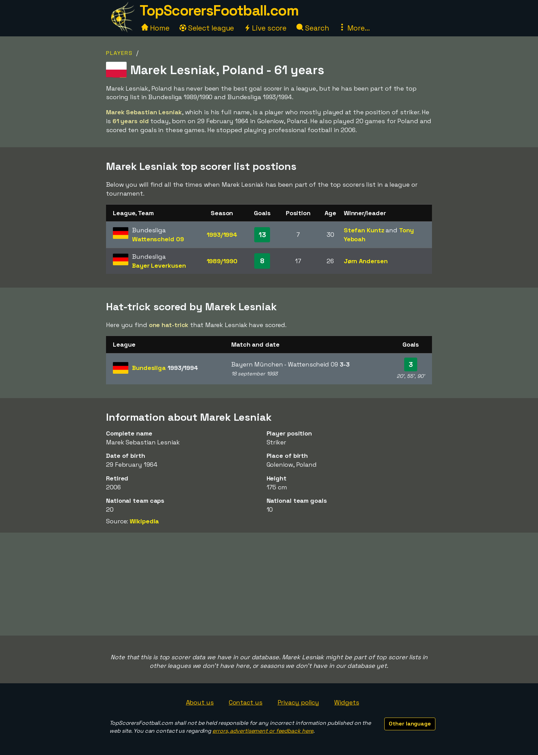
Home (155, 28)
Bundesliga (165, 368)
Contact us (245, 702)
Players (119, 53)
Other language (410, 723)
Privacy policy (298, 702)
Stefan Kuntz (364, 230)
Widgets (346, 702)
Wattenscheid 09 (158, 239)
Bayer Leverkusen (159, 265)
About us (200, 702)
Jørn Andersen (366, 261)
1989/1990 (222, 261)
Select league (206, 28)
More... (354, 28)
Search (312, 28)
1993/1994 (222, 235)
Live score (265, 28)
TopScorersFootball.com (219, 10)
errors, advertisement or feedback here (262, 730)
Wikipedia (144, 521)
